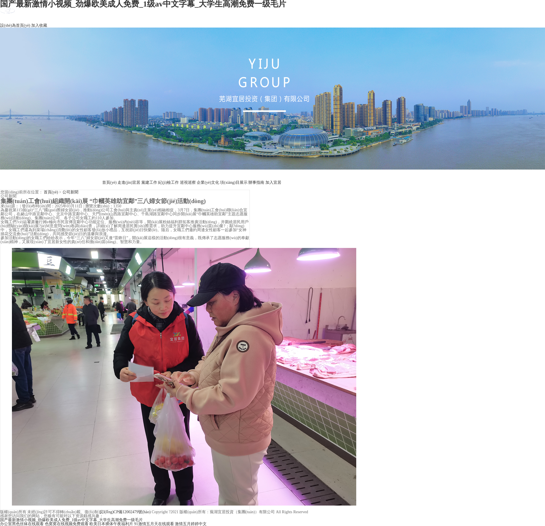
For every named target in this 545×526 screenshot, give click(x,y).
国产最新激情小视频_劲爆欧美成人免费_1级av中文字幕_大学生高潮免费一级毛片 (71, 520)
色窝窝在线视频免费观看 (67, 524)
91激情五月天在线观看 (154, 524)
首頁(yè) (51, 192)
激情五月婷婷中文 (191, 524)
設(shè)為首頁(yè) (15, 25)
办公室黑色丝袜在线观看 (22, 524)
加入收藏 (39, 25)
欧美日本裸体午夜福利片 (111, 524)
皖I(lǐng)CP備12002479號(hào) (125, 512)
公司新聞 (70, 192)
